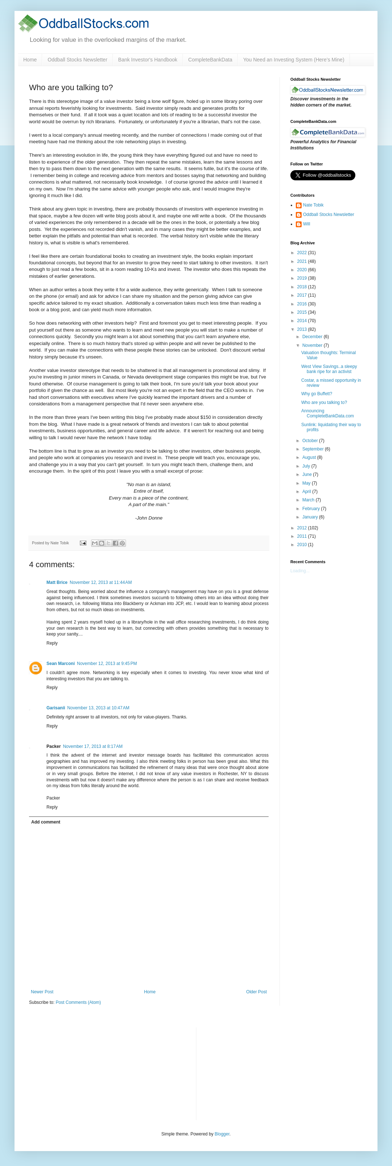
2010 (302, 544)
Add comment (45, 822)
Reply (52, 643)
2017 (302, 295)
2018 (302, 286)
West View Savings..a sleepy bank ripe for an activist (329, 369)
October (310, 440)
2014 (302, 320)
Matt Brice (57, 582)
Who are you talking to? (324, 402)
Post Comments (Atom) (78, 1002)
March (309, 499)
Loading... (300, 570)
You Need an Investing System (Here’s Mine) (293, 60)
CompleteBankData (210, 60)
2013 (302, 329)
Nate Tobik (313, 205)
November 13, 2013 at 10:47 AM (98, 707)
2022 (302, 252)
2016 (302, 303)
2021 (302, 261)
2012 (302, 527)
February (311, 508)
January (310, 517)
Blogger (222, 1134)
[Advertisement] (256, 1072)
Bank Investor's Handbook (147, 60)
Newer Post (42, 991)
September (313, 449)
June (307, 474)
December (313, 336)
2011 (302, 536)
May (307, 483)
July (306, 466)
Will (306, 224)
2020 (302, 269)
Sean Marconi (60, 663)
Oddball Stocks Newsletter (77, 60)
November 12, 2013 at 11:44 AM (101, 582)
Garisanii (55, 707)
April (307, 491)
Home (30, 60)
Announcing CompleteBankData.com (327, 413)
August (309, 457)
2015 (302, 312)
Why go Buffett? (316, 393)
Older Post (256, 991)
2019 (302, 278)
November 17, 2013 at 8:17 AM (92, 746)
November (313, 345)
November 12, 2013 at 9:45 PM (107, 663)
